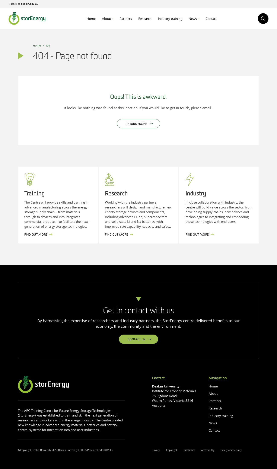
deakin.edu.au (29, 4)
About (106, 18)
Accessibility (207, 450)
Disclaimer (189, 450)
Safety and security (231, 450)
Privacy (156, 450)
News (193, 18)
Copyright (171, 450)
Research (145, 18)
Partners (126, 18)
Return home (136, 124)
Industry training (170, 18)
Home (91, 18)
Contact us (136, 339)
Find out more (36, 234)
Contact (211, 18)
